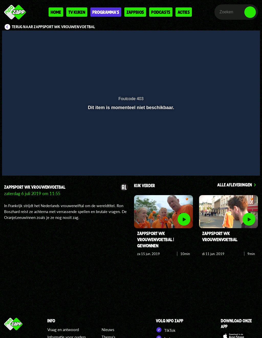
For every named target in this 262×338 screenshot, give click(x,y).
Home (56, 12)
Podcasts (160, 12)
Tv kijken (76, 12)
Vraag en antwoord (63, 329)
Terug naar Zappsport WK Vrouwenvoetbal (53, 27)
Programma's (105, 12)
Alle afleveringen (234, 184)
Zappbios (135, 12)
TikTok (166, 330)
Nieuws (108, 329)
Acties (184, 12)
